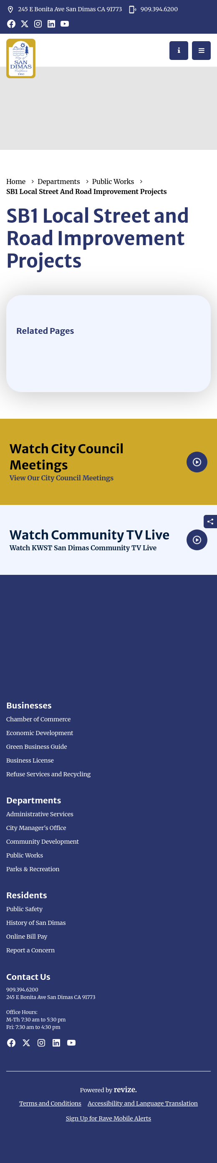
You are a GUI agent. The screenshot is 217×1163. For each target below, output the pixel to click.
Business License (30, 760)
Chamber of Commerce (38, 719)
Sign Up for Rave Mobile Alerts (108, 1118)
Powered (93, 1090)
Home (15, 181)
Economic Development (39, 733)
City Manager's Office (36, 828)
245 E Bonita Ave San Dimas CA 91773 (64, 9)
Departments (59, 181)
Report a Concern (30, 950)
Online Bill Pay (26, 936)
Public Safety (24, 909)
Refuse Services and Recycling (48, 774)
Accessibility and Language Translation (143, 1103)
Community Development (42, 841)
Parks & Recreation (33, 869)
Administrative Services (39, 814)
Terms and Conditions (50, 1103)
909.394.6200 (153, 9)
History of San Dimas (36, 923)
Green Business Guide (36, 746)
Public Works (113, 181)
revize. (125, 1089)
